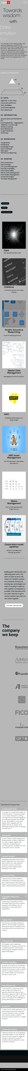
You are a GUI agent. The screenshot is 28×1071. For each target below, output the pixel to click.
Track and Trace (8, 875)
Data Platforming (8, 985)
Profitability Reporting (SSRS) (10, 897)
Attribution (6, 1006)
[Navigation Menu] (25, 2)
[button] (14, 809)
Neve (2, 1069)
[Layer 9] (5, 2)
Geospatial (6, 835)
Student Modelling (9, 962)
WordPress (13, 1069)
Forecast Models (8, 856)
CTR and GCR (7, 941)
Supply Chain (7, 920)
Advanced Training (9, 1029)
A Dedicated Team (9, 809)
